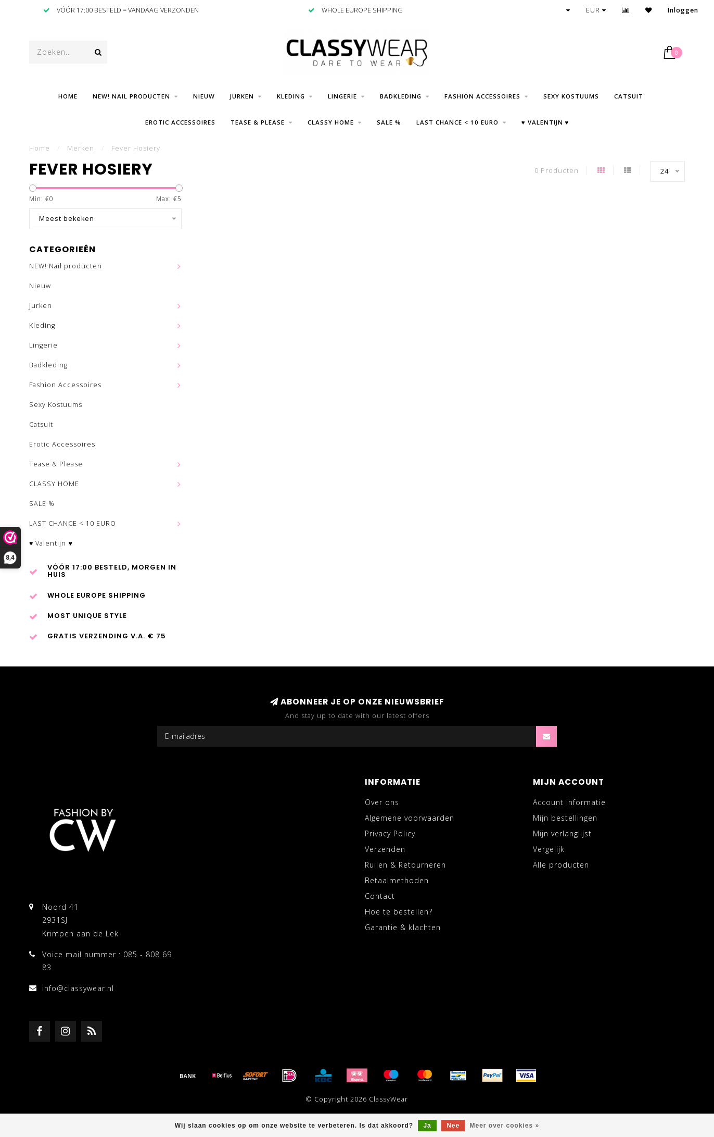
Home (68, 96)
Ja (427, 1125)
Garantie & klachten (403, 927)
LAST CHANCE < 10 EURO (457, 122)
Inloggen (683, 10)
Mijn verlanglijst (562, 833)
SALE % (389, 122)
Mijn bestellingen (565, 818)
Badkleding (401, 96)
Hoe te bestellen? (398, 912)
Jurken (242, 96)
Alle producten (561, 865)
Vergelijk (549, 849)
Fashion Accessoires (482, 96)
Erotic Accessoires (180, 122)
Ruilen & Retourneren (405, 865)
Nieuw (204, 96)
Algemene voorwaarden (409, 818)
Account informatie (569, 802)
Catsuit (628, 96)
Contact (380, 896)
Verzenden (385, 849)
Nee (453, 1125)
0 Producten (556, 170)
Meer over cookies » (505, 1125)
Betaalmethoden (397, 880)
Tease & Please (258, 122)
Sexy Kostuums (571, 96)
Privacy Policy (390, 833)
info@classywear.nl (78, 988)
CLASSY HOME (331, 122)
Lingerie (342, 96)
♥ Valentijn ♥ (545, 122)
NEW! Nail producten (131, 96)
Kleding (291, 96)
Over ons (382, 802)
